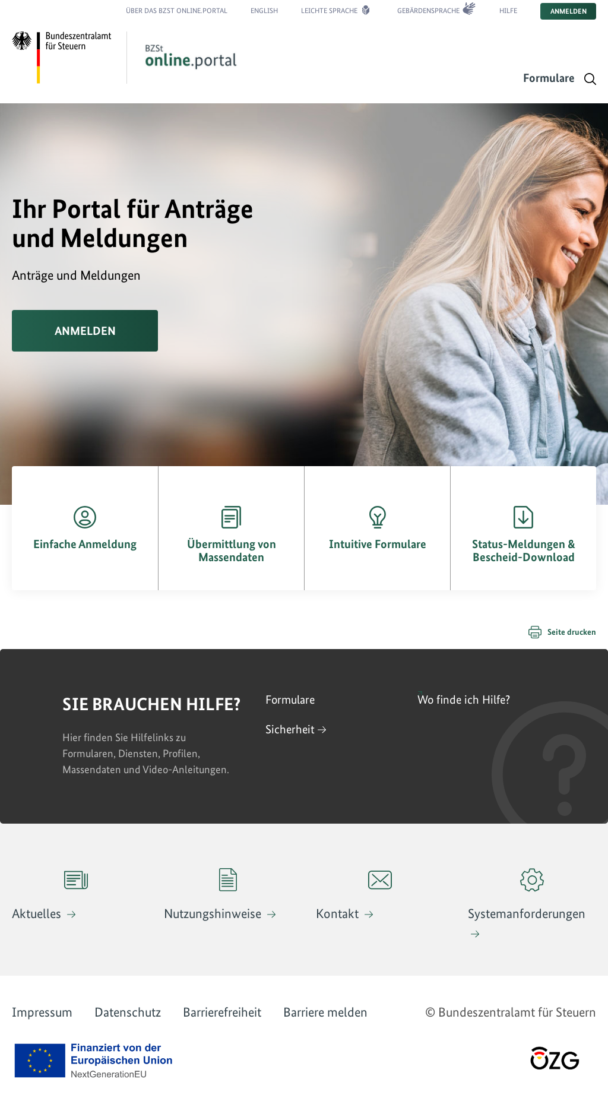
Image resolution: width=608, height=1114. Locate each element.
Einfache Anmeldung (85, 543)
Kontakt (354, 894)
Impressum (42, 1012)
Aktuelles (50, 894)
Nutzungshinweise (214, 894)
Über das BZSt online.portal (176, 11)
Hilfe (508, 11)
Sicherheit (290, 729)
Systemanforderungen (526, 894)
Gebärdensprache (428, 11)
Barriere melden (325, 1012)
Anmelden (568, 11)
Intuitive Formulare (377, 543)
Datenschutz (127, 1012)
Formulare (549, 78)
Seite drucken (571, 632)
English (264, 11)
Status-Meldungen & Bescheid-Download (523, 550)
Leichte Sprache (329, 11)
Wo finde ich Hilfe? (463, 699)
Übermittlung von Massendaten (231, 550)
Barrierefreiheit (222, 1012)
